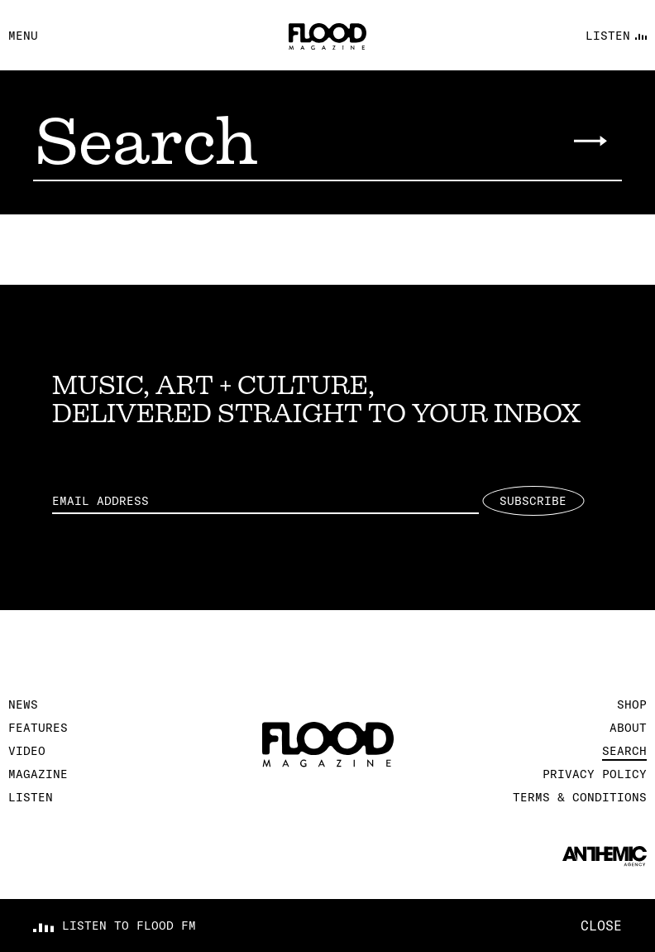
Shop (632, 704)
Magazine (38, 774)
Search (624, 750)
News (23, 704)
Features (38, 727)
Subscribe (533, 501)
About (628, 727)
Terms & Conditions (580, 797)
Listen (30, 797)
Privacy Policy (595, 774)
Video (26, 750)
